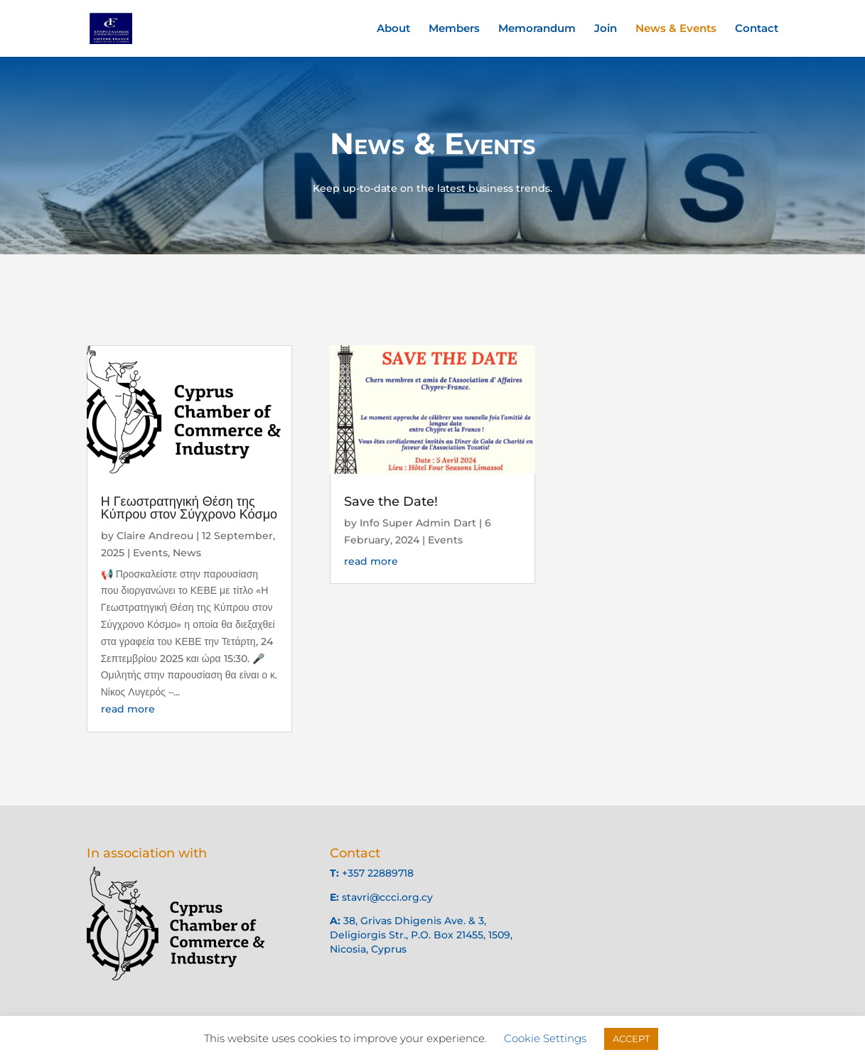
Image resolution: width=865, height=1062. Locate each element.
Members (454, 29)
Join (605, 29)
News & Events (675, 29)
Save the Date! (391, 502)
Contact (756, 29)
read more (128, 709)
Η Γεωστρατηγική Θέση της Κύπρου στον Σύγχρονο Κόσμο (190, 508)
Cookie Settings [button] (545, 1038)
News (187, 553)
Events (150, 553)
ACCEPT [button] (631, 1038)
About (393, 29)
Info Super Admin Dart (418, 523)
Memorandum (537, 29)
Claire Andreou (155, 536)
